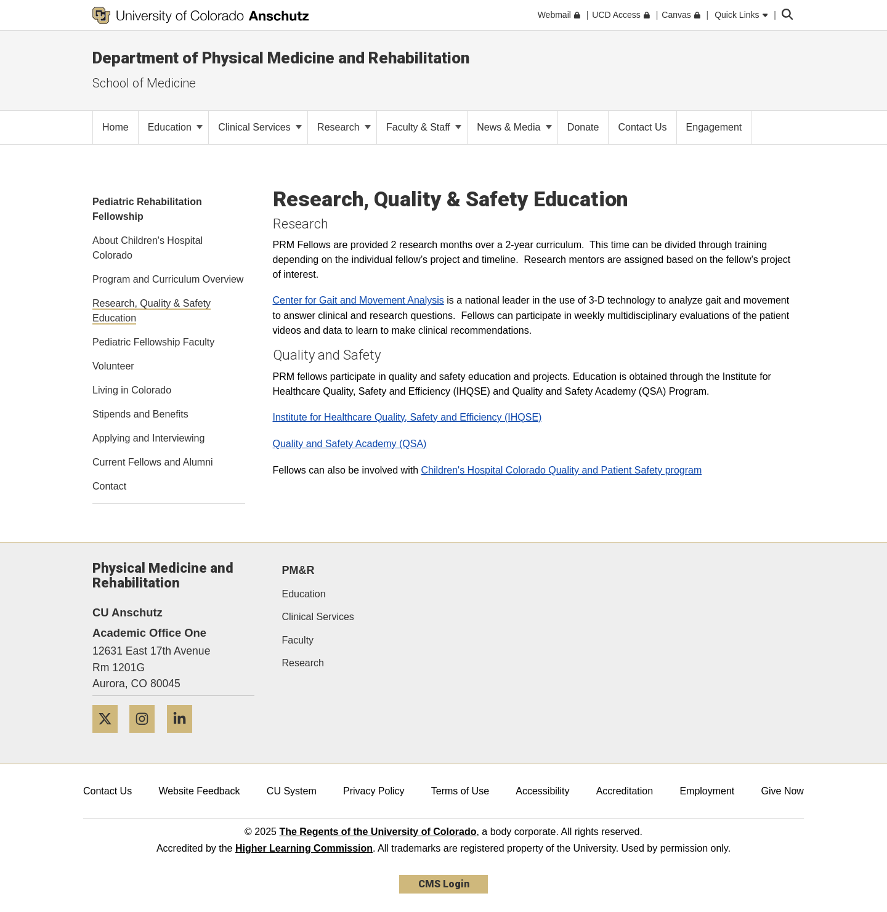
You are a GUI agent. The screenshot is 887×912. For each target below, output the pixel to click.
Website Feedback (199, 791)
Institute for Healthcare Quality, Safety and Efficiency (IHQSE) (407, 417)
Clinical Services (260, 127)
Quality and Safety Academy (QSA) (350, 443)
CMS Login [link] (443, 884)
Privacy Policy (374, 791)
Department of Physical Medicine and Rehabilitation (280, 58)
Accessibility (542, 791)
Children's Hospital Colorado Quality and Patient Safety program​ (561, 470)
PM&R (298, 570)
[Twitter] (109, 737)
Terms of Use (460, 791)
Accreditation (625, 791)
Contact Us (107, 791)
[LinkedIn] (184, 737)
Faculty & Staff (423, 127)
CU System (292, 791)
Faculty (298, 640)
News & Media (514, 127)
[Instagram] (146, 737)
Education (175, 127)
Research (344, 127)
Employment (706, 791)
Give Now (782, 791)
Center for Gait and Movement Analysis (358, 300)
